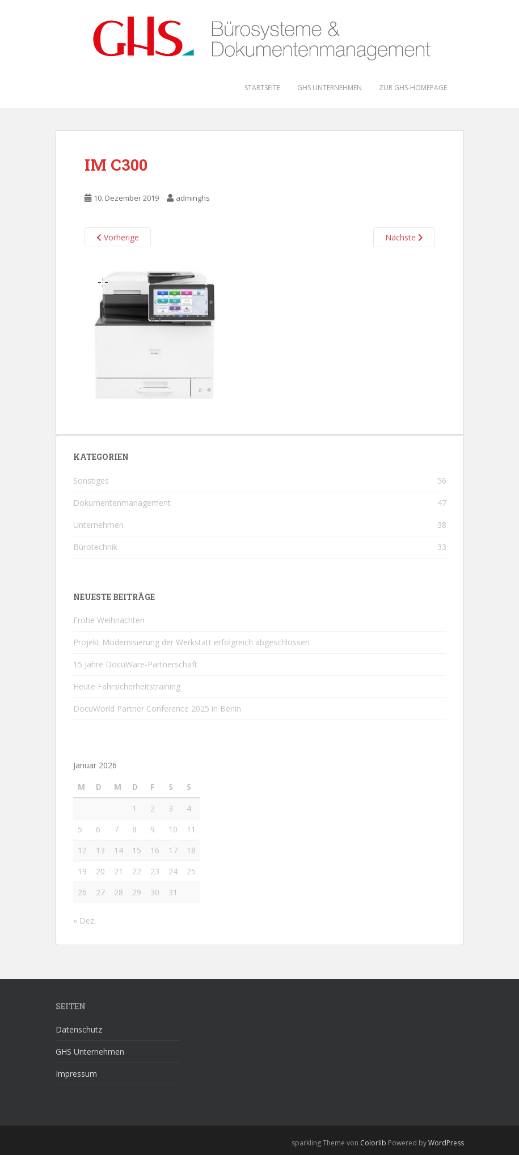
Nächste (404, 237)
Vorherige (117, 237)
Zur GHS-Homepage (413, 87)
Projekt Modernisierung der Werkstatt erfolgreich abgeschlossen (191, 642)
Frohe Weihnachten (109, 620)
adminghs (193, 198)
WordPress (446, 1143)
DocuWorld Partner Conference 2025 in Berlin (157, 708)
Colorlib (373, 1143)
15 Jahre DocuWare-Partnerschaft (135, 664)
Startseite (262, 87)
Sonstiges (91, 480)
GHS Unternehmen (329, 87)
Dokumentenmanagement (122, 502)
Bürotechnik (95, 546)
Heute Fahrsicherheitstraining (126, 686)
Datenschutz (79, 1029)
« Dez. (84, 920)
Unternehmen (98, 524)
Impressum (76, 1073)
